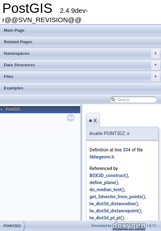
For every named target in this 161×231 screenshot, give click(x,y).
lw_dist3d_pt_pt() (106, 217)
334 (127, 149)
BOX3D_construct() (108, 175)
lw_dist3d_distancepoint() (115, 210)
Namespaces (82, 53)
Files (82, 76)
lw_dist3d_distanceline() (113, 203)
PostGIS (13, 109)
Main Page (14, 30)
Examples (13, 88)
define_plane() (103, 182)
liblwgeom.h (101, 156)
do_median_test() (106, 189)
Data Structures (82, 65)
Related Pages (18, 41)
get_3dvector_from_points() (117, 196)
